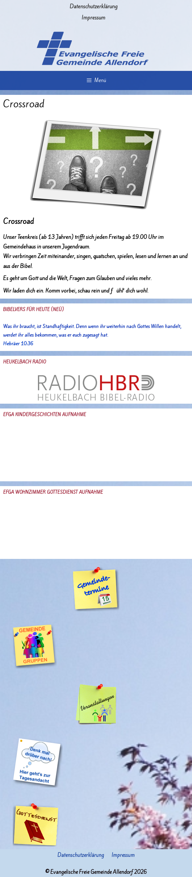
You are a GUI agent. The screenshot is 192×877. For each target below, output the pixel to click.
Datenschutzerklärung (93, 6)
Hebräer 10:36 (18, 343)
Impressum (93, 17)
